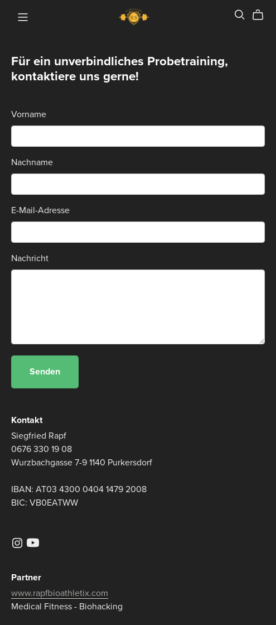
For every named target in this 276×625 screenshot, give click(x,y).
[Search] (240, 14)
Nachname (32, 162)
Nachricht (30, 258)
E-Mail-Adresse (40, 210)
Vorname (28, 114)
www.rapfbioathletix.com (59, 593)
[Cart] (262, 15)
